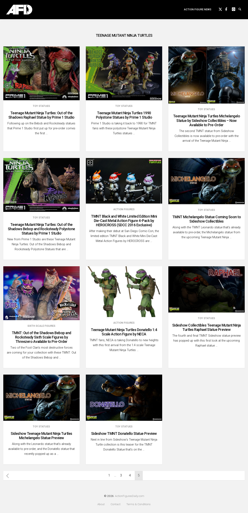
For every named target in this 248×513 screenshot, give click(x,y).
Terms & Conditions (138, 504)
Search (242, 10)
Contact (115, 504)
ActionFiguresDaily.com (129, 496)
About (101, 504)
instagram (235, 10)
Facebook (228, 10)
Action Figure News (197, 11)
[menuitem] (198, 12)
